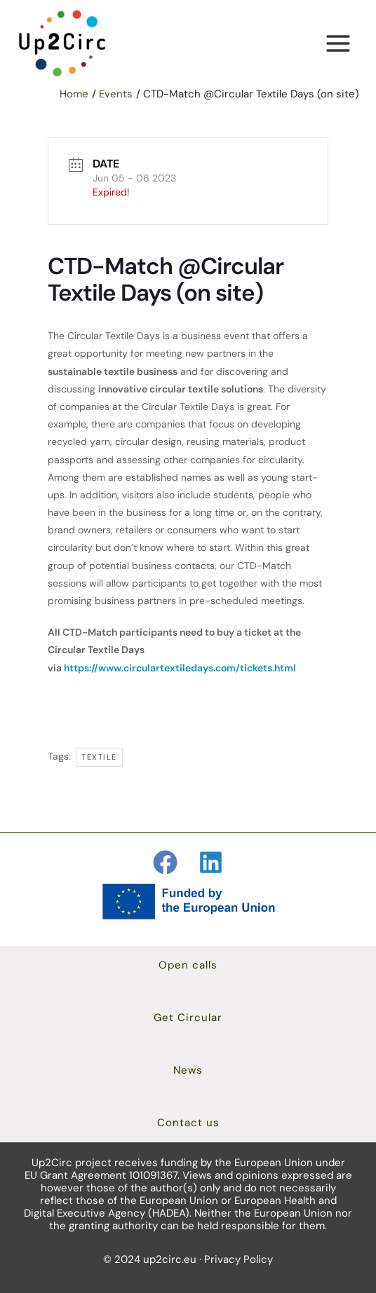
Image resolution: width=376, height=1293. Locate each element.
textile (99, 757)
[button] (188, 965)
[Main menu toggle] (337, 43)
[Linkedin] (211, 862)
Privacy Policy (238, 1259)
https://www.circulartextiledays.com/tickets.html (180, 668)
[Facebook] (165, 862)
